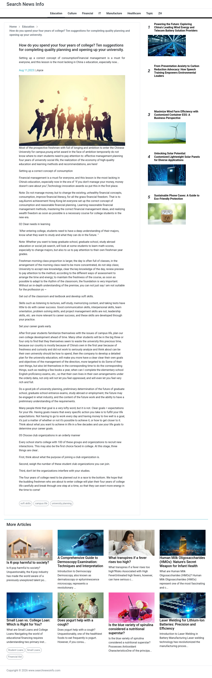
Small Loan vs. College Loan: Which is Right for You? (28, 622)
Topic (149, 13)
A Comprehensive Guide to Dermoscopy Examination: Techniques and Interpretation (80, 562)
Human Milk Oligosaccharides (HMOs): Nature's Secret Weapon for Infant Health (182, 562)
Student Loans (15, 650)
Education (56, 13)
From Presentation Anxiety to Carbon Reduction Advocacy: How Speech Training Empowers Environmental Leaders (176, 71)
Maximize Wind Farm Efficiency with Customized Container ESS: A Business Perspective (176, 115)
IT (99, 13)
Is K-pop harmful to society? (28, 562)
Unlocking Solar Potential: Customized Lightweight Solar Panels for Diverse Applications (177, 156)
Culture (72, 13)
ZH (160, 13)
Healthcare (134, 13)
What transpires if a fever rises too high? (128, 560)
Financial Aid (15, 656)
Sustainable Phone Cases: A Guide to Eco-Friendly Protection (176, 197)
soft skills (26, 503)
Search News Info (25, 4)
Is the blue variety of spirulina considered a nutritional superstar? (131, 629)
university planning (62, 503)
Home (13, 26)
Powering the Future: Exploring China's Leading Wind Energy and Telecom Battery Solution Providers (176, 27)
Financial (87, 13)
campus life (41, 503)
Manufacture (114, 13)
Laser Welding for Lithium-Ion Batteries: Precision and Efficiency (182, 624)
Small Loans (33, 650)
